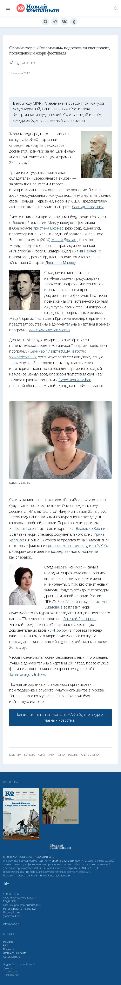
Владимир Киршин (92, 528)
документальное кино (83, 755)
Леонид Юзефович (87, 206)
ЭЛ (88, 868)
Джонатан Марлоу (61, 262)
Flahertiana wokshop (75, 379)
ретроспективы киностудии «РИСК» (77, 545)
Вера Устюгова (69, 601)
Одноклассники (12, 956)
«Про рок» (60, 630)
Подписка (8, 949)
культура (15, 755)
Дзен (6, 953)
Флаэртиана (46, 755)
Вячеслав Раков (22, 528)
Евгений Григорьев (79, 618)
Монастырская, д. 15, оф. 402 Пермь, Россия (19, 910)
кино (61, 755)
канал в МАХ (64, 714)
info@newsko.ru (11, 924)
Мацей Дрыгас (63, 239)
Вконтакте (20, 953)
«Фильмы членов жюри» (49, 329)
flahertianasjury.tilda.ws (27, 674)
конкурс (29, 755)
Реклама (8, 942)
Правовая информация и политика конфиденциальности (36, 875)
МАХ (11, 953)
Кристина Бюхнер (48, 228)
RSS (5, 945)
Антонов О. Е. (33, 905)
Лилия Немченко (86, 251)
